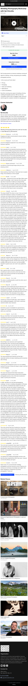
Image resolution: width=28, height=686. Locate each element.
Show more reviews (7, 474)
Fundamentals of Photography (8, 497)
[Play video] (14, 23)
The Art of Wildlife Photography (8, 558)
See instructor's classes (6, 123)
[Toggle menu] (26, 4)
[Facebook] (4, 666)
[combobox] (14, 4)
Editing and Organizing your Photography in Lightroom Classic (13, 517)
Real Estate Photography (6, 637)
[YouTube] (2, 666)
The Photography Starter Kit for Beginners (10, 578)
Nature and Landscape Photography (9, 597)
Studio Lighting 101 (5, 617)
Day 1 (2, 36)
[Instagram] (7, 666)
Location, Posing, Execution (7, 538)
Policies (14, 684)
